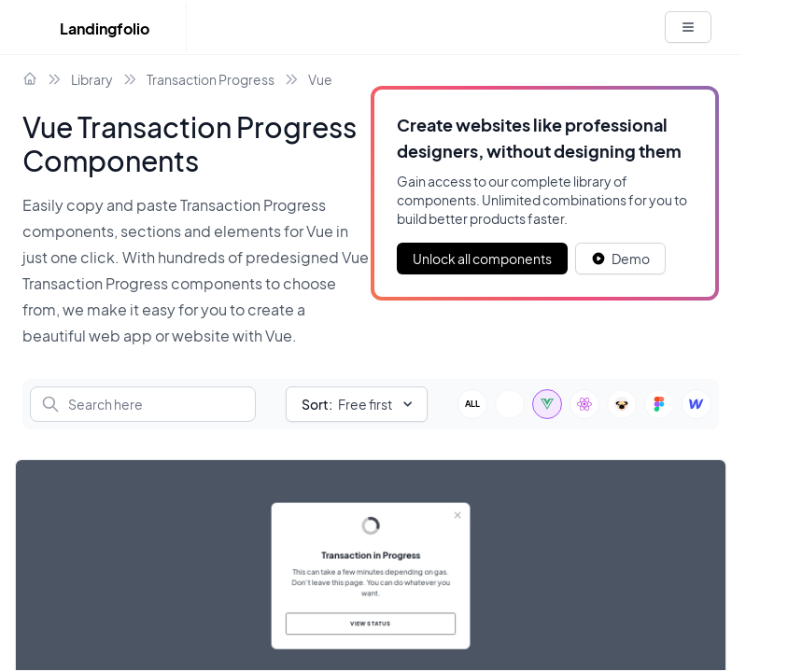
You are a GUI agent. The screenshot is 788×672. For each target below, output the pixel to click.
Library (92, 79)
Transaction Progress (210, 79)
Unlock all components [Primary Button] (482, 258)
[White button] (688, 27)
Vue (320, 79)
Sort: (317, 404)
